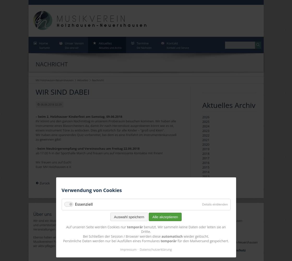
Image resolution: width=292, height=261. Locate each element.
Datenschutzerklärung (156, 249)
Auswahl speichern (129, 217)
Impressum (128, 249)
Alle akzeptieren (165, 217)
